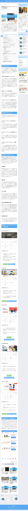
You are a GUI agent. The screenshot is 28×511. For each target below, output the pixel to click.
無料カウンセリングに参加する (9, 339)
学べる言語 (5, 50)
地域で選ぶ (20, 61)
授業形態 (5, 48)
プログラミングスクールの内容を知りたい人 (9, 44)
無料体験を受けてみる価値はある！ (7, 61)
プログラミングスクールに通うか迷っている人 (9, 43)
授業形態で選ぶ (21, 62)
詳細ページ (5, 264)
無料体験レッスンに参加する (12, 301)
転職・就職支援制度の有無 (7, 51)
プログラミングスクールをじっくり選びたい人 (9, 45)
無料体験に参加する (12, 264)
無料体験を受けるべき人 (6, 42)
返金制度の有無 (6, 52)
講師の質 (5, 49)
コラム (20, 59)
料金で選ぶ (15, 462)
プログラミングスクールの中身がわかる (9, 41)
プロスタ (2, 1)
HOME (14, 507)
